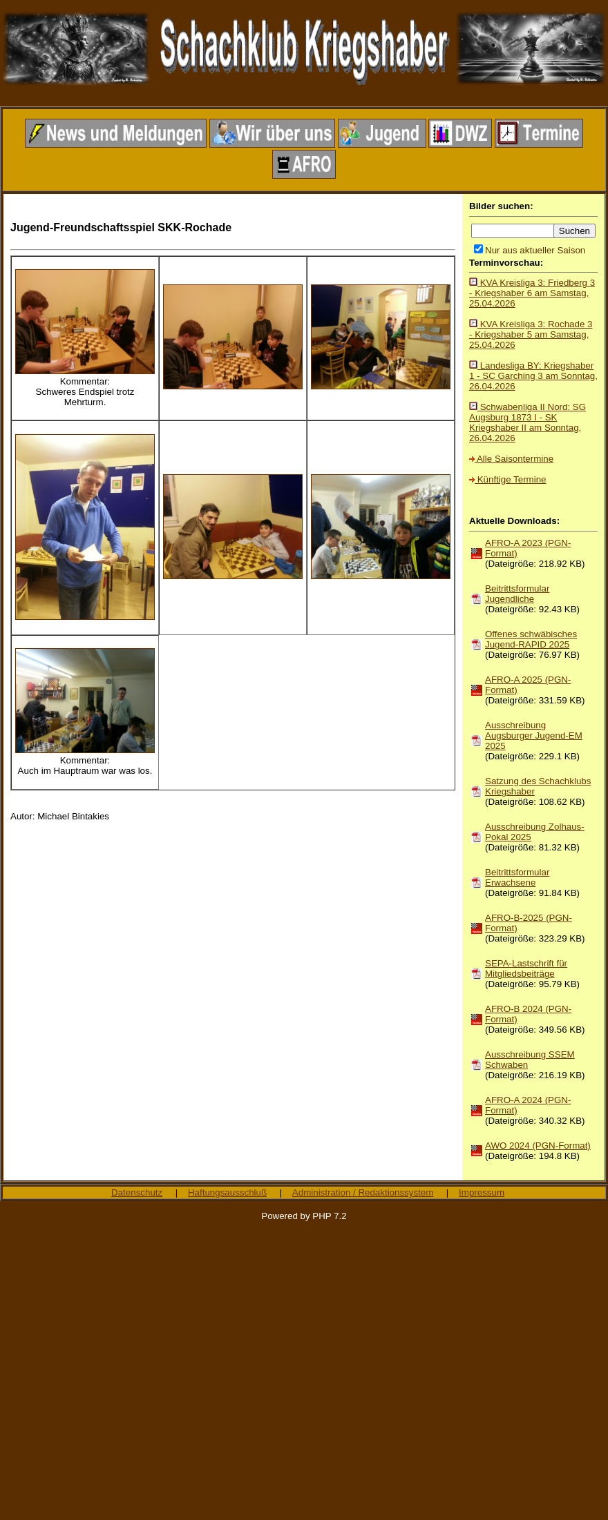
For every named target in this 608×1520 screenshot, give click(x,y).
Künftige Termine (507, 479)
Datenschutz (136, 1192)
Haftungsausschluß (227, 1192)
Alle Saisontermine (511, 459)
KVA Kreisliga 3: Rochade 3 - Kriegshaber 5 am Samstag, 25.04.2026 (530, 334)
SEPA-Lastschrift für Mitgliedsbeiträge (526, 968)
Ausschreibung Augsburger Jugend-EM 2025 (533, 735)
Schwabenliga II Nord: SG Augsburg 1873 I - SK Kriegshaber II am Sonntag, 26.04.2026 (527, 422)
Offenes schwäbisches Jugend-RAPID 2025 (531, 639)
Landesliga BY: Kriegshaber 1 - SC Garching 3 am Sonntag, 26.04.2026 (533, 375)
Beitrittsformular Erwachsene (517, 877)
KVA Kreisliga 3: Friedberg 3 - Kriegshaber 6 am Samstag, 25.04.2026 (532, 293)
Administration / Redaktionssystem (362, 1192)
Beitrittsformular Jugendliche (517, 593)
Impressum (481, 1192)
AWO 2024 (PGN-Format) (538, 1145)
